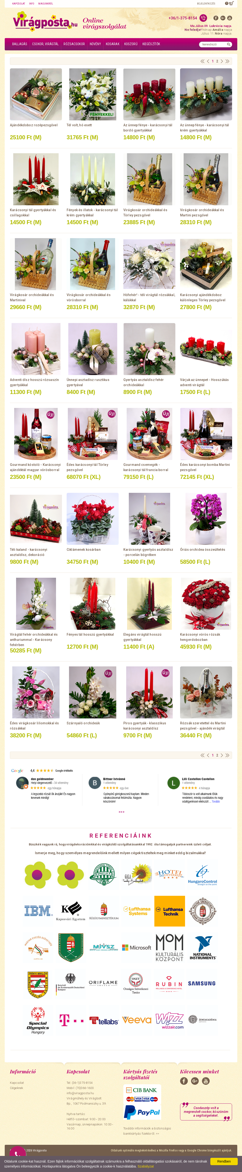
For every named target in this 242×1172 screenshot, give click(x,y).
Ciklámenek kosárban (84, 549)
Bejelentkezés (206, 3)
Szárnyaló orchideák (83, 723)
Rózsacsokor (74, 44)
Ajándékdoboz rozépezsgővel (34, 125)
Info (31, 3)
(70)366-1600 (85, 1088)
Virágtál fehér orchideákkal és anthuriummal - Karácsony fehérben (34, 640)
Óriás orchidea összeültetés (202, 549)
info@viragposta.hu (80, 1093)
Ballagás (19, 44)
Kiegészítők (151, 44)
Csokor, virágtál (45, 44)
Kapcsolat (18, 3)
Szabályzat (146, 1166)
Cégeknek (16, 1088)
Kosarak (112, 44)
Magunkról (45, 3)
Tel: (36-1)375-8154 (79, 1083)
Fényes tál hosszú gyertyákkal (90, 634)
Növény (95, 44)
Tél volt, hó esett (79, 125)
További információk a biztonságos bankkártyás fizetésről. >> (147, 1131)
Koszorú (131, 44)
